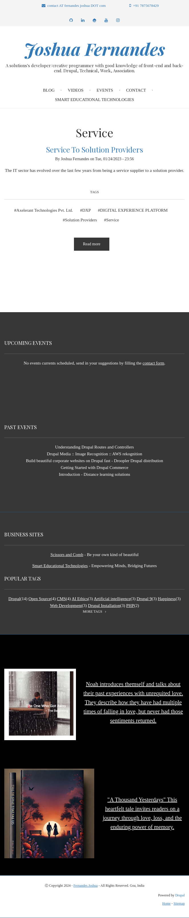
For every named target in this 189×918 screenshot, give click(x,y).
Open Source (40, 598)
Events (104, 90)
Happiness (167, 598)
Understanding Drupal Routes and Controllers (94, 447)
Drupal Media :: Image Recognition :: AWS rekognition (94, 454)
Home (166, 903)
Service (112, 220)
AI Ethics (80, 598)
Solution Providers (81, 220)
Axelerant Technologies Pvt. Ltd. (44, 210)
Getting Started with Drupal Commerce (94, 467)
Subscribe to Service (6, 273)
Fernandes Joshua (85, 885)
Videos (75, 90)
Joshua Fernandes (94, 49)
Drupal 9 (144, 598)
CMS (61, 598)
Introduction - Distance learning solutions (94, 474)
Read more (96, 246)
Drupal (14, 598)
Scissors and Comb (67, 554)
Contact (136, 90)
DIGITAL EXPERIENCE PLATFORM (134, 210)
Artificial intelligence (112, 598)
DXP (86, 210)
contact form (153, 363)
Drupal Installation (104, 605)
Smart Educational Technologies (94, 99)
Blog (49, 90)
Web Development (66, 605)
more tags (92, 611)
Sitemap (179, 903)
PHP (130, 605)
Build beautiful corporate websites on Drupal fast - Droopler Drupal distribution (94, 460)
